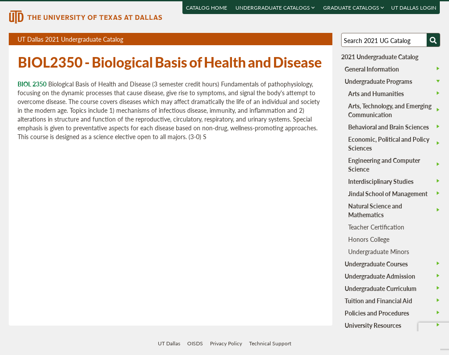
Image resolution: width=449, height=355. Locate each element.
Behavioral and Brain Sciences (388, 126)
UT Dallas (169, 343)
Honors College (368, 239)
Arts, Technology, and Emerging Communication (389, 110)
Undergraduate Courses (376, 263)
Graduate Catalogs (354, 7)
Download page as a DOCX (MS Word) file (304, 39)
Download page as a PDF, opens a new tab (294, 39)
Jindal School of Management (388, 193)
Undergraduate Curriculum (381, 288)
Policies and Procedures (377, 312)
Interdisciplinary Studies (380, 181)
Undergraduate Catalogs (275, 7)
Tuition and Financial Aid (378, 300)
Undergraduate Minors (378, 251)
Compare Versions (324, 39)
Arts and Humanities (376, 93)
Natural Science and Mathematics (375, 210)
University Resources (373, 325)
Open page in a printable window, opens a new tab (314, 39)
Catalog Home (207, 7)
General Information (372, 69)
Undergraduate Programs (378, 81)
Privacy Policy (226, 343)
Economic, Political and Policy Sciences (388, 143)
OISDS (195, 343)
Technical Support (270, 343)
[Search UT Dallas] (390, 40)
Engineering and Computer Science (384, 164)
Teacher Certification (376, 226)
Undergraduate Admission (380, 276)
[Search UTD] (433, 40)
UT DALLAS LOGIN (414, 7)
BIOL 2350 (32, 83)
